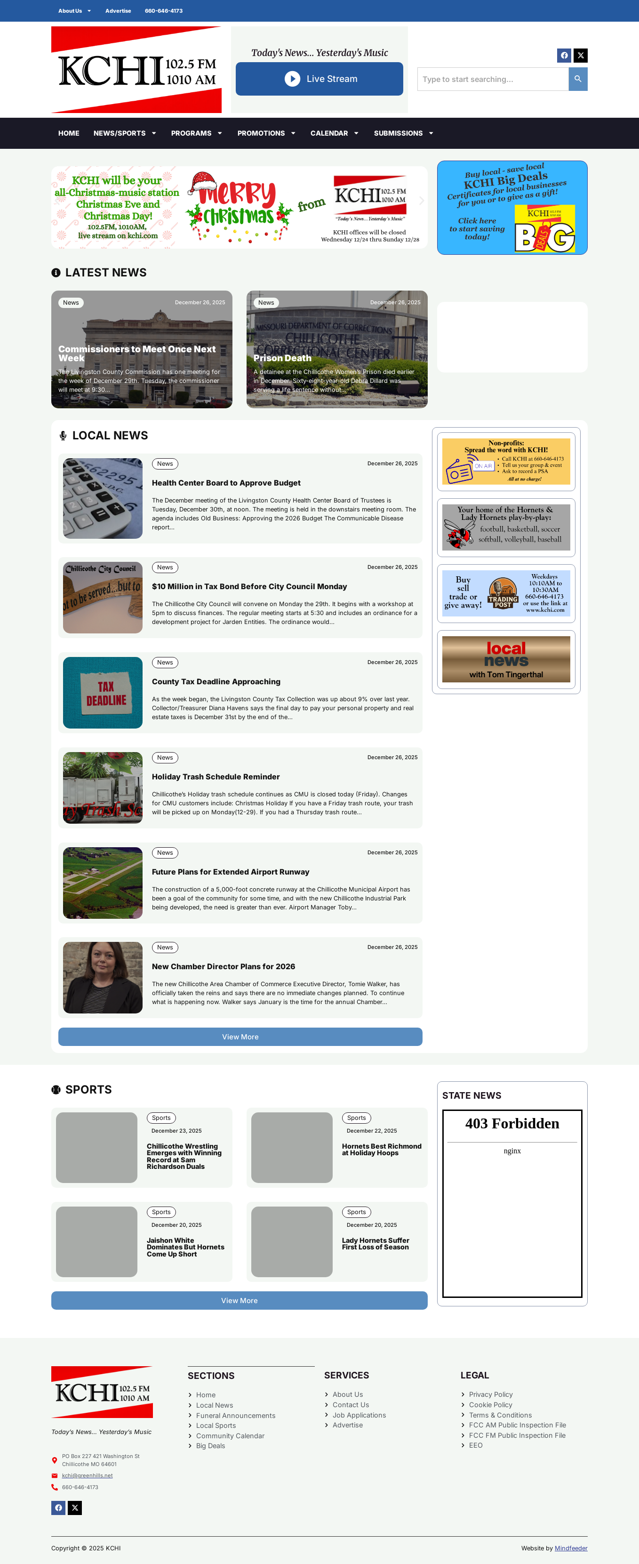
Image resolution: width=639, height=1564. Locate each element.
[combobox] (493, 79)
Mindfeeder (571, 1548)
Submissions (404, 133)
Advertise (119, 11)
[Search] (578, 79)
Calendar (335, 133)
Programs (197, 133)
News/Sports (125, 133)
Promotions (267, 133)
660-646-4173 (165, 11)
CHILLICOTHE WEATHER (512, 337)
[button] (57, 200)
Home (69, 133)
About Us (75, 10)
